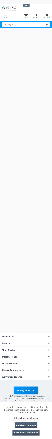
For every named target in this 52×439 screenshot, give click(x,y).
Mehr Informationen (26, 412)
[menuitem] (5, 16)
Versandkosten (8, 398)
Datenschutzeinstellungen (26, 418)
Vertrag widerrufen (26, 390)
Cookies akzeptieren (26, 425)
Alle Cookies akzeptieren (26, 432)
